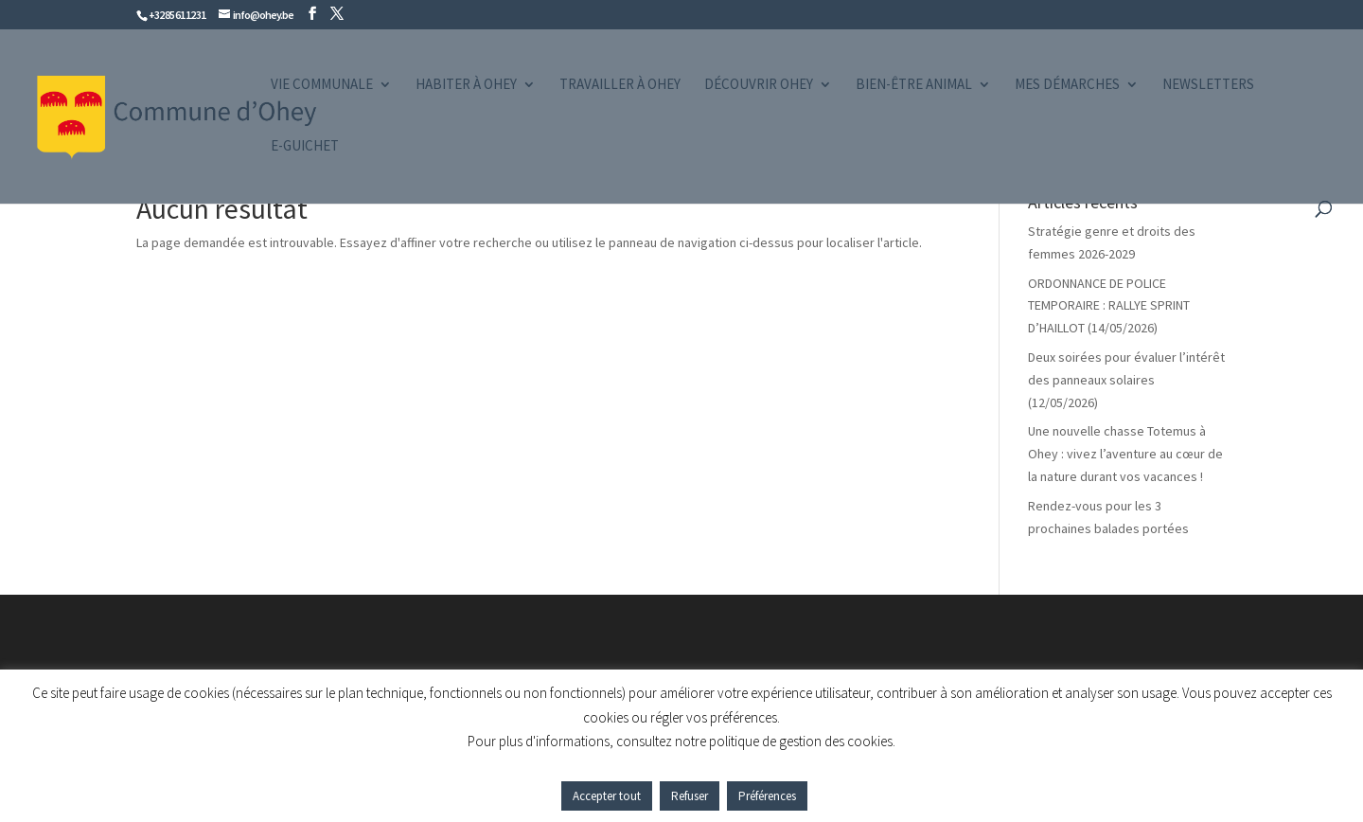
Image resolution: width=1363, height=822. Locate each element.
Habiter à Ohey (466, 85)
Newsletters (1208, 85)
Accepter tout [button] (607, 796)
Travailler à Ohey (620, 85)
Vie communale (322, 85)
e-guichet (305, 146)
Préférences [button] (767, 796)
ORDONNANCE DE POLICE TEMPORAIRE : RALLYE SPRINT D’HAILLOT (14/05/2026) (1109, 306)
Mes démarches (1067, 85)
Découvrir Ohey (758, 85)
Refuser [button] (689, 796)
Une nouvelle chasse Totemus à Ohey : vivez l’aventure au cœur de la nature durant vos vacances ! (1125, 453)
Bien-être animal (914, 85)
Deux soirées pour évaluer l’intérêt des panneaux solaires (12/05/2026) (1126, 379)
